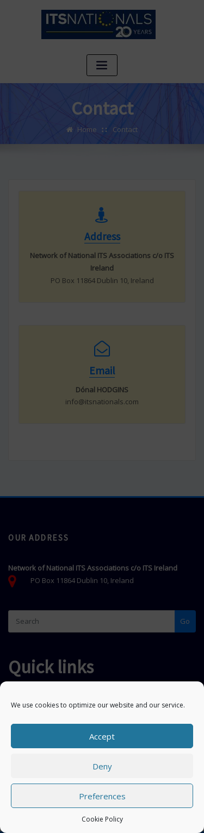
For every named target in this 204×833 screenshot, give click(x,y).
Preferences (102, 796)
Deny (102, 766)
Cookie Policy (102, 819)
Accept (102, 736)
